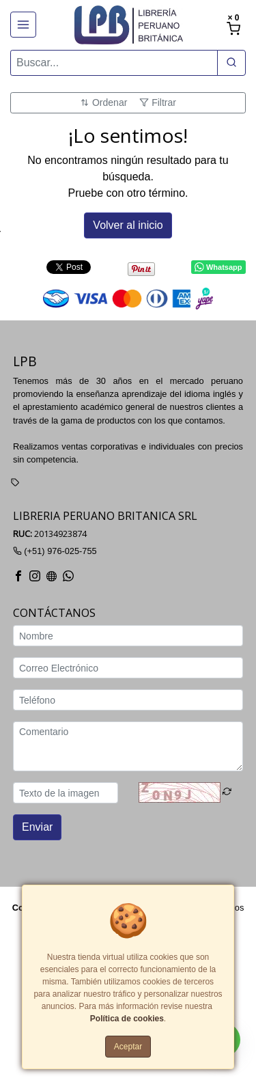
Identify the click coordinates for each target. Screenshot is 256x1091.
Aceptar (128, 1046)
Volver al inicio (127, 225)
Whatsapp (218, 268)
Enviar (37, 827)
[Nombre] (128, 636)
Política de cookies (127, 1018)
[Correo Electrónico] (128, 668)
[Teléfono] (128, 700)
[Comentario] (128, 747)
